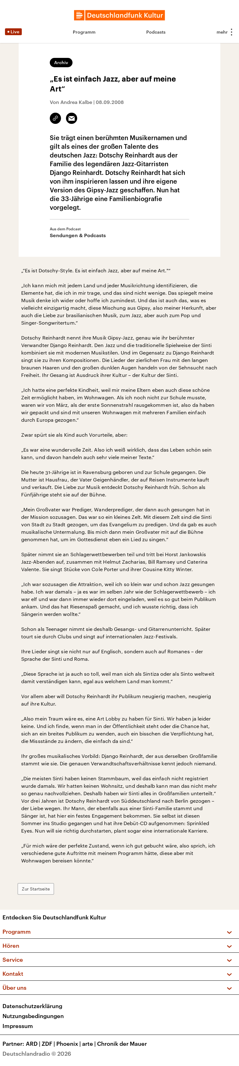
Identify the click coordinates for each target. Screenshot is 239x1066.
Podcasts (156, 32)
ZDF (49, 1043)
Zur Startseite (36, 888)
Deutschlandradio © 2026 (36, 1053)
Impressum (17, 1025)
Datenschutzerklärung (32, 1006)
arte (89, 1043)
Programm (84, 32)
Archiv (61, 62)
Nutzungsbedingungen (33, 1015)
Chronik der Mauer (122, 1043)
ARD (34, 1043)
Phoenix (69, 1043)
